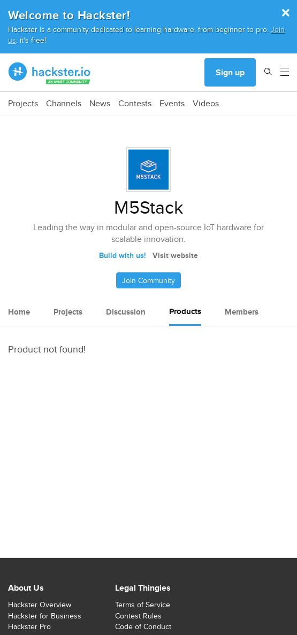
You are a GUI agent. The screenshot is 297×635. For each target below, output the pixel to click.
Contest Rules (138, 615)
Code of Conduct (143, 626)
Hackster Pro (29, 626)
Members (241, 312)
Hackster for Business (44, 615)
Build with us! (122, 255)
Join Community (148, 280)
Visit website (175, 255)
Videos (206, 103)
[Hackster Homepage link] (49, 72)
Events (172, 103)
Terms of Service (142, 604)
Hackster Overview (39, 604)
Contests (134, 103)
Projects (23, 103)
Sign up (230, 72)
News (99, 103)
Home (19, 312)
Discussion (126, 312)
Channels (63, 103)
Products (185, 311)
